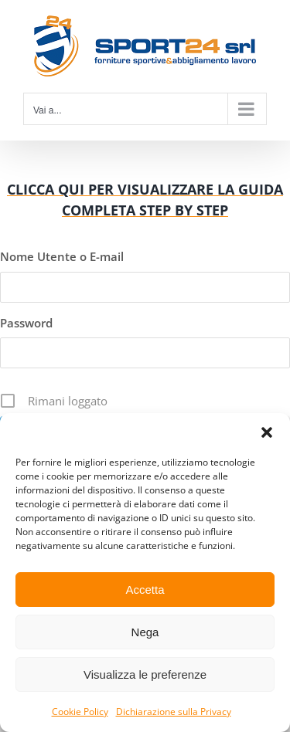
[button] (267, 432)
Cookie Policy (80, 711)
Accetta (144, 589)
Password (26, 322)
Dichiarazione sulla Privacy (173, 711)
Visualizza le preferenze (145, 674)
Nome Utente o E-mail (62, 256)
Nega (145, 632)
